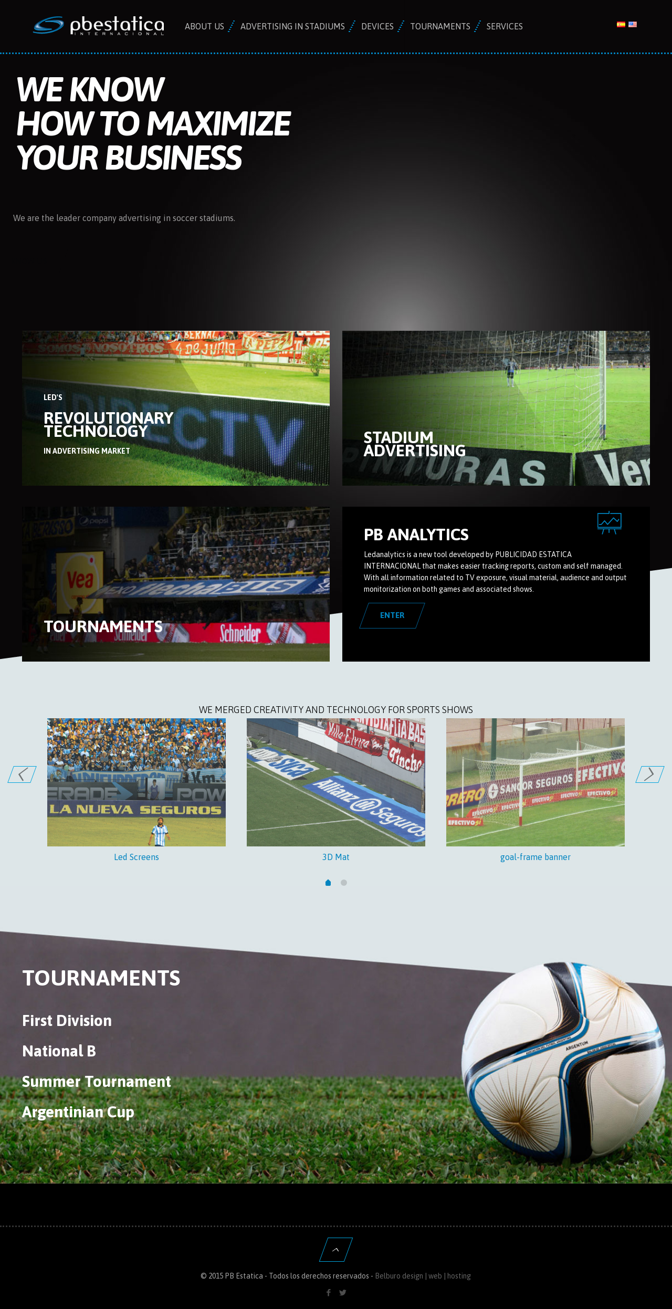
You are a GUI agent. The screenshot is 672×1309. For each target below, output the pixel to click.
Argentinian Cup (78, 1111)
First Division (67, 1020)
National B (59, 1051)
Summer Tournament (96, 1081)
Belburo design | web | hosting (423, 1276)
